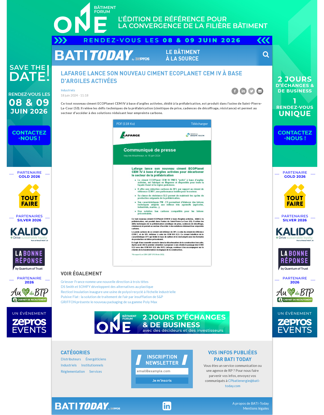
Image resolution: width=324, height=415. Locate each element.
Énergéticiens (96, 359)
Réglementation (73, 371)
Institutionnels (92, 365)
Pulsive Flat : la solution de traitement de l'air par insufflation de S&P (112, 297)
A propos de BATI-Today (250, 403)
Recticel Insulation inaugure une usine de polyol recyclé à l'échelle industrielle (118, 292)
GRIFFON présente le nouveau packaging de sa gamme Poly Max (109, 302)
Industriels (68, 90)
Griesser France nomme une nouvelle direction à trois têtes (104, 282)
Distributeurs (71, 359)
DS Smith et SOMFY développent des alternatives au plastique (107, 287)
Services (95, 371)
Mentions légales (256, 408)
